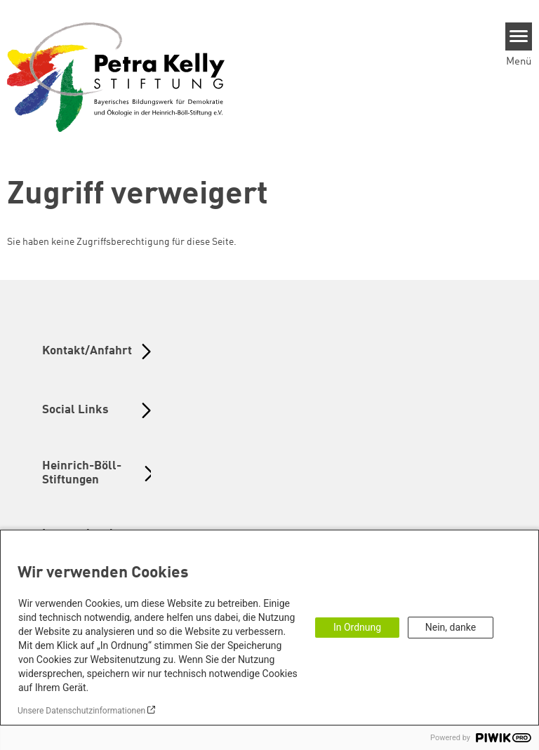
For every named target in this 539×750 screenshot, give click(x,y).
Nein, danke (450, 627)
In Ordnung (357, 627)
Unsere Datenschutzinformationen (81, 711)
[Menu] (519, 36)
